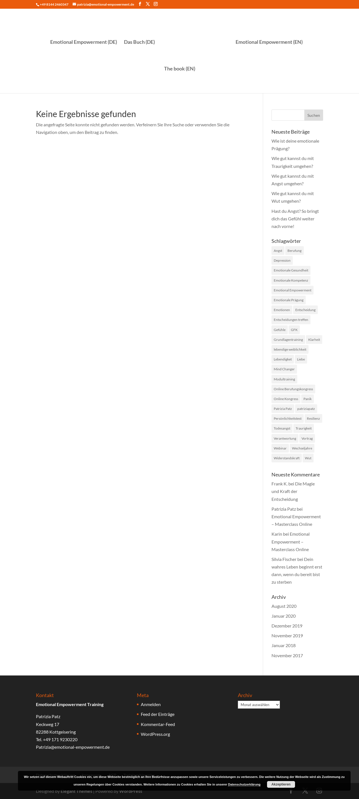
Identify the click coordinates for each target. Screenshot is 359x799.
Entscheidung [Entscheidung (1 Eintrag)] (305, 310)
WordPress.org (155, 734)
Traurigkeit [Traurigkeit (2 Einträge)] (304, 428)
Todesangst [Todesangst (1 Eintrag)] (282, 428)
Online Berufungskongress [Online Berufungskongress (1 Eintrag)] (293, 389)
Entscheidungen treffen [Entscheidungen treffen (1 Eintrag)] (291, 320)
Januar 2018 (283, 645)
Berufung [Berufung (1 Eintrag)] (294, 250)
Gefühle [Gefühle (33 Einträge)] (280, 330)
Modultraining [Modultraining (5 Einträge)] (284, 379)
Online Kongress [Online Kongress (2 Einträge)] (286, 399)
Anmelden (151, 704)
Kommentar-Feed (158, 724)
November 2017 (287, 655)
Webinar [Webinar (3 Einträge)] (280, 448)
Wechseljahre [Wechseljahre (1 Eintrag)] (302, 448)
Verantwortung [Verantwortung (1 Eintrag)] (285, 438)
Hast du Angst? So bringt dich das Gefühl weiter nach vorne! (295, 218)
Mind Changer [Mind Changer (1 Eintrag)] (284, 369)
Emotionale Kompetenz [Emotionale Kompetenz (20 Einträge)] (291, 280)
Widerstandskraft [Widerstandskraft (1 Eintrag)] (287, 458)
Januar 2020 (283, 615)
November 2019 (287, 635)
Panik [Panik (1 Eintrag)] (307, 399)
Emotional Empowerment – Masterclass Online (290, 541)
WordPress (130, 791)
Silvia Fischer (283, 559)
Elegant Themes (76, 791)
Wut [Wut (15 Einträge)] (308, 458)
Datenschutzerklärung (244, 784)
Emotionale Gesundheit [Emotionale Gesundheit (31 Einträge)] (291, 270)
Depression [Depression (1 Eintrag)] (282, 260)
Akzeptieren (281, 784)
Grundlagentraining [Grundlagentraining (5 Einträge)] (288, 339)
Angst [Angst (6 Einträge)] (278, 250)
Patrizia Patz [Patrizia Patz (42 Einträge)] (283, 409)
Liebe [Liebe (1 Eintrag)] (301, 359)
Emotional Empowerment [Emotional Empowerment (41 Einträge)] (292, 290)
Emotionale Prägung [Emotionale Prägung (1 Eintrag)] (288, 300)
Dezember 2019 (286, 625)
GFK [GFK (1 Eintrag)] (294, 330)
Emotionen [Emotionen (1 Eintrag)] (282, 310)
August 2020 (283, 606)
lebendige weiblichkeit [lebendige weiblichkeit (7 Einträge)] (290, 349)
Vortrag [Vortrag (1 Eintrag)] (307, 438)
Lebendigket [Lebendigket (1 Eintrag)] (283, 359)
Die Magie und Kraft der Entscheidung (293, 491)
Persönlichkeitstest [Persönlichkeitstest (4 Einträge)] (288, 418)
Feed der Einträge (157, 714)
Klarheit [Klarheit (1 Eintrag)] (314, 339)
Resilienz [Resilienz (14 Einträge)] (313, 418)
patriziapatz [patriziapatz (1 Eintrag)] (306, 409)
